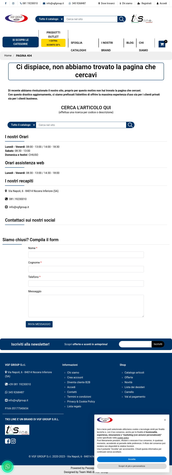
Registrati (146, 3)
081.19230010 (17, 199)
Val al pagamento (135, 396)
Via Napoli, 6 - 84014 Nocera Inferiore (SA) (33, 191)
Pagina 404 (24, 55)
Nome (32, 248)
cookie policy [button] (123, 438)
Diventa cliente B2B (78, 382)
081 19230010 (29, 3)
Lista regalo (74, 406)
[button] (121, 19)
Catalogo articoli (134, 372)
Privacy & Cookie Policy (81, 401)
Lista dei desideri (135, 387)
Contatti (72, 392)
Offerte (129, 377)
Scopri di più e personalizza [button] (132, 466)
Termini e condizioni (79, 396)
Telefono (34, 277)
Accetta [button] (131, 459)
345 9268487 (77, 3)
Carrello (129, 392)
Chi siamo (126, 3)
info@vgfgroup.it (53, 3)
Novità (128, 382)
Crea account (75, 377)
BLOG (130, 42)
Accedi (163, 3)
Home (8, 55)
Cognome (35, 262)
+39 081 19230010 (19, 384)
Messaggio (35, 291)
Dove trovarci (106, 3)
